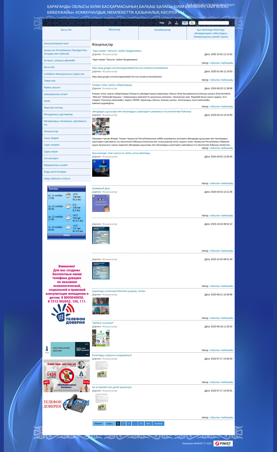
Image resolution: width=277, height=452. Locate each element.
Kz (185, 23)
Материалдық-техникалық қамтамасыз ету (65, 123)
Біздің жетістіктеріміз (55, 172)
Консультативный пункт (56, 43)
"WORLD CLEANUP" (103, 323)
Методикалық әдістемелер (58, 114)
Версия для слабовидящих (214, 4)
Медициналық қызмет (56, 165)
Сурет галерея (51, 145)
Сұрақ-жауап (51, 151)
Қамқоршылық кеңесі (56, 94)
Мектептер (114, 29)
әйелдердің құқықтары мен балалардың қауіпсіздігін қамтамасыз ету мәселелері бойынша (141, 111)
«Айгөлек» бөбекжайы (221, 63)
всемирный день (101, 188)
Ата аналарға (51, 158)
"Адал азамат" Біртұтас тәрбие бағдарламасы (117, 51)
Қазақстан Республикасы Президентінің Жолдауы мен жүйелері (65, 52)
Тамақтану (49, 80)
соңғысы (158, 424)
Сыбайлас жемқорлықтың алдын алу (64, 74)
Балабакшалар (162, 30)
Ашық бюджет (51, 138)
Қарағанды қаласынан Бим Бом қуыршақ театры (118, 291)
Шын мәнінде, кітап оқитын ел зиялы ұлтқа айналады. (121, 153)
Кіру (161, 22)
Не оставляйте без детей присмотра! (112, 387)
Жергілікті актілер (53, 107)
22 (141, 424)
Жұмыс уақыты (52, 87)
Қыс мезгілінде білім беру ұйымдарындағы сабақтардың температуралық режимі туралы (210, 33)
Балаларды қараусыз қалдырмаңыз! (112, 355)
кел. (148, 424)
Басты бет (66, 30)
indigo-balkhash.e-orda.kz (57, 178)
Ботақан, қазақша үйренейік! (59, 60)
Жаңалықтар (51, 131)
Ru (192, 23)
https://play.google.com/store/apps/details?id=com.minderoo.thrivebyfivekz (130, 68)
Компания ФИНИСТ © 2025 (197, 443)
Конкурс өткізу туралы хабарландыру (112, 85)
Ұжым (47, 101)
